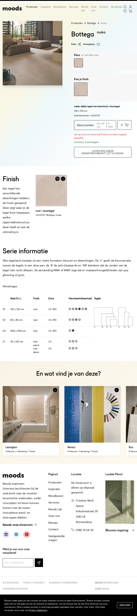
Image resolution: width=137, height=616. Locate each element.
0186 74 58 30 (84, 530)
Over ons (94, 8)
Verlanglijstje (91, 44)
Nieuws (53, 522)
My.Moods (116, 6)
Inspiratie (45, 6)
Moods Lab (84, 8)
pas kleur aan (90, 54)
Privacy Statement (34, 582)
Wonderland (110, 582)
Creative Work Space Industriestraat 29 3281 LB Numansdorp (87, 511)
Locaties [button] (76, 474)
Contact (103, 6)
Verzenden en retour (15, 588)
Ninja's (105, 588)
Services (73, 6)
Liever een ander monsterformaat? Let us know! (103, 152)
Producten (32, 6)
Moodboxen (59, 6)
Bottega (91, 23)
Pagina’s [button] (53, 474)
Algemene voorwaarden (63, 582)
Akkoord (124, 605)
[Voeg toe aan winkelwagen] (124, 125)
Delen (76, 44)
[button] (63, 179)
